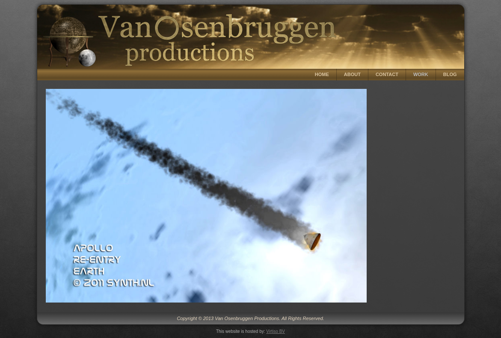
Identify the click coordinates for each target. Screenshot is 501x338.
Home (322, 74)
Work (420, 74)
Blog (450, 74)
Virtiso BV (275, 331)
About (352, 74)
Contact (387, 74)
